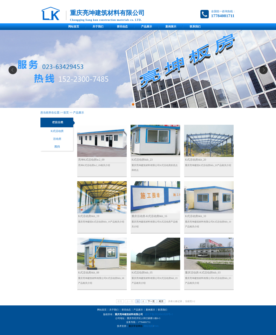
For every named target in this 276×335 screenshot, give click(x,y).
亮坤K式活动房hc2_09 (91, 159)
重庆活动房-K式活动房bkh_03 (203, 272)
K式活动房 (57, 131)
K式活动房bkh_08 (88, 272)
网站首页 (73, 26)
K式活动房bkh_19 (88, 216)
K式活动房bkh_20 (195, 159)
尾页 (161, 301)
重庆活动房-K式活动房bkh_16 (149, 216)
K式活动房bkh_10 (195, 216)
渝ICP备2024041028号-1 (159, 314)
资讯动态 (122, 26)
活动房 (57, 138)
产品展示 (146, 26)
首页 (66, 112)
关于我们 (98, 26)
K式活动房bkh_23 (142, 159)
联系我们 (195, 26)
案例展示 (170, 26)
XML (156, 326)
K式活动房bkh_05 (142, 272)
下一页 (151, 301)
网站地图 (148, 326)
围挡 (57, 146)
